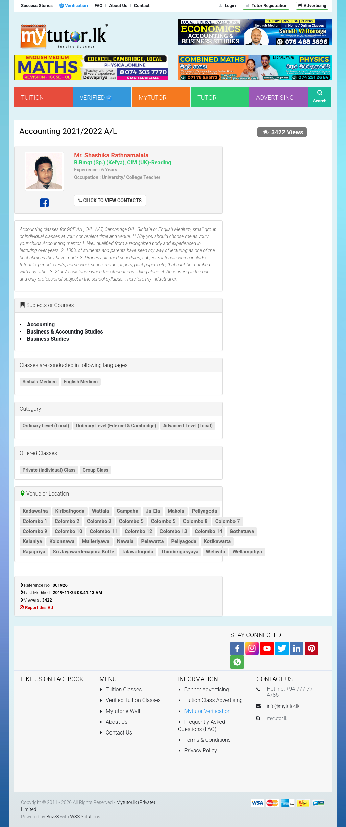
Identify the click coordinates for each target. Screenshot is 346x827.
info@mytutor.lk (283, 706)
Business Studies (48, 339)
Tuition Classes (121, 689)
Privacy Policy (197, 750)
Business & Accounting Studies (65, 331)
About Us (114, 722)
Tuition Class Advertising (210, 700)
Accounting (41, 324)
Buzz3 (52, 816)
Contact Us (116, 732)
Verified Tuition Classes (130, 700)
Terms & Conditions (204, 740)
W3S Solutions (85, 816)
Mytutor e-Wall (120, 711)
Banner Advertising (203, 689)
